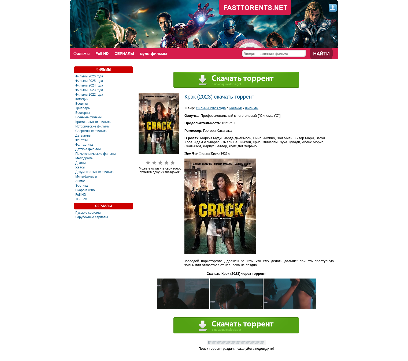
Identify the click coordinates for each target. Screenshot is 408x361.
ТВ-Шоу (81, 199)
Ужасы (80, 167)
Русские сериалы (88, 213)
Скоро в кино (85, 190)
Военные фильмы (88, 117)
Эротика (81, 185)
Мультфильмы (86, 176)
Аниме (80, 181)
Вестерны (82, 113)
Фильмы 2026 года (89, 76)
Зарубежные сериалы (91, 217)
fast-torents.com (255, 8)
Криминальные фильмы (93, 122)
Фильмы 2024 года (89, 85)
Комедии (81, 99)
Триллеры (82, 108)
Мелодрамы (84, 158)
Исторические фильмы (92, 126)
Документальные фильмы (94, 172)
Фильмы (81, 53)
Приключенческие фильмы (95, 154)
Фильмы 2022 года (89, 94)
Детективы (83, 135)
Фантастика (84, 144)
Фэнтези (81, 140)
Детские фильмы (88, 149)
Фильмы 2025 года (89, 81)
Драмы (80, 163)
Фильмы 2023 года (89, 90)
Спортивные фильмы (91, 131)
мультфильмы (153, 53)
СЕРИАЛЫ (124, 53)
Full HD (102, 53)
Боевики (81, 104)
